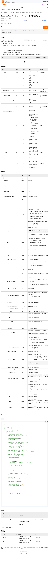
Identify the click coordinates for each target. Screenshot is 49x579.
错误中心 (4, 531)
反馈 (26, 557)
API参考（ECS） (12, 12)
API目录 (17, 12)
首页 (1, 12)
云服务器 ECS (6, 12)
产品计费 (13, 9)
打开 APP (45, 1)
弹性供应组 (22, 12)
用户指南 (3, 9)
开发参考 (8, 9)
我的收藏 (45, 20)
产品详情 (24, 20)
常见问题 (18, 9)
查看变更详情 (37, 541)
